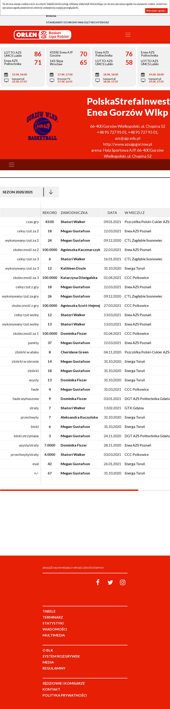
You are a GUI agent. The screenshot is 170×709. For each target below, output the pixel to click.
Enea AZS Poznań (138, 231)
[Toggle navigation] (128, 34)
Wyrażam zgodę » (156, 10)
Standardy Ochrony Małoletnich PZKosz (77, 22)
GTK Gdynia (134, 408)
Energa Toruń (135, 268)
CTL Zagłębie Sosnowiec (143, 240)
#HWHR (51, 16)
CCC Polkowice (137, 277)
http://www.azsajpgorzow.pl (127, 144)
